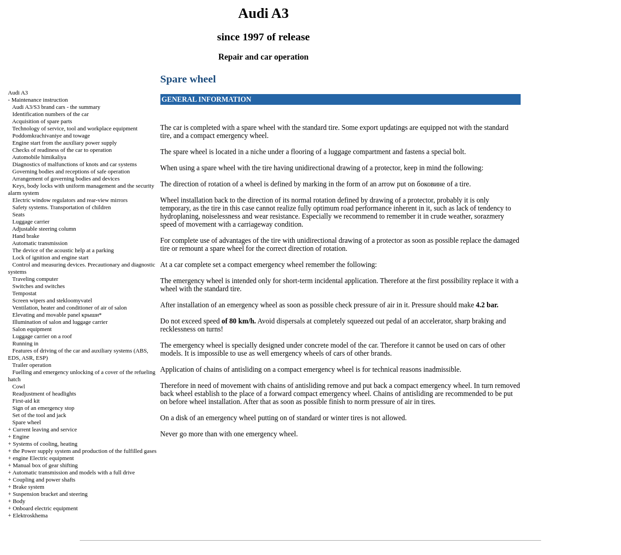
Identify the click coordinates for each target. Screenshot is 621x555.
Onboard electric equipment (45, 508)
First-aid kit (26, 400)
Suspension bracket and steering (50, 493)
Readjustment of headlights (44, 393)
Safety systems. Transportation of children (62, 207)
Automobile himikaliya (39, 157)
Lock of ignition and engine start (51, 257)
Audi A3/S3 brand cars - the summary (56, 106)
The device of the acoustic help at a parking (63, 250)
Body (19, 501)
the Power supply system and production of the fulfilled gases (84, 450)
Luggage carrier (31, 221)
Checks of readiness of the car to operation (62, 149)
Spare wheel (27, 422)
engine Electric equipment (43, 458)
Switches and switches (39, 286)
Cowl (19, 386)
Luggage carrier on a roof (42, 336)
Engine (21, 436)
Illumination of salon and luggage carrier (60, 321)
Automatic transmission (40, 243)
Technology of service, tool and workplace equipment (75, 128)
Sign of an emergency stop (43, 407)
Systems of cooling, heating (45, 443)
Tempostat (24, 293)
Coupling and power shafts (44, 479)
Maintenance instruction (39, 99)
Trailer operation (31, 364)
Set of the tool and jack (39, 415)
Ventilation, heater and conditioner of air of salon (69, 307)
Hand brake (26, 235)
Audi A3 (18, 92)
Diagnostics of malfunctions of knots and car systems (75, 164)
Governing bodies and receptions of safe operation (71, 171)
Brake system (28, 486)
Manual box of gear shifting (45, 465)
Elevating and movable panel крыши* (57, 314)
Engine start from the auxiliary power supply (65, 142)
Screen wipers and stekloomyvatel (52, 300)
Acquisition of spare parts (42, 121)
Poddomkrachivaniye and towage (51, 135)
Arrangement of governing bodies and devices (66, 178)
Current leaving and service (45, 429)
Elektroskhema (30, 515)
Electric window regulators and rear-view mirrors (70, 200)
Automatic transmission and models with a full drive (74, 472)
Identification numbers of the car (51, 114)
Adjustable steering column (44, 228)
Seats (19, 214)
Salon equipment (32, 329)
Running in (26, 343)
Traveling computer (35, 278)
